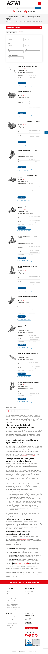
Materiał (26, 43)
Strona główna (9, 21)
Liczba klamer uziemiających (13, 55)
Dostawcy (9, 593)
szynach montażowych (27, 500)
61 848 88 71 (29, 614)
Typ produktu (10, 43)
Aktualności (29, 598)
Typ (8, 36)
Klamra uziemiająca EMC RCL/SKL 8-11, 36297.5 (28, 382)
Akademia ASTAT (30, 591)
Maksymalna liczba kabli (29, 49)
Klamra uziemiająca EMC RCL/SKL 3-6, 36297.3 (28, 150)
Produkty (16, 21)
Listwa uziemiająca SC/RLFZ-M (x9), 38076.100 (28, 353)
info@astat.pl (29, 616)
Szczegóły (21, 83)
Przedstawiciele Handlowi (12, 621)
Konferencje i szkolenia (32, 593)
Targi (28, 595)
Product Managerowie (12, 623)
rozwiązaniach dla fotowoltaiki (28, 455)
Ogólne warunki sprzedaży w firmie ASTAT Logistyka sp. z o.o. (14, 608)
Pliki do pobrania (11, 595)
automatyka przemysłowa (15, 432)
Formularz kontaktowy (12, 617)
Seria (25, 36)
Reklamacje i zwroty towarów (13, 598)
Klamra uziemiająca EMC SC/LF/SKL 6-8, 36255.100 (29, 121)
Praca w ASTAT (10, 627)
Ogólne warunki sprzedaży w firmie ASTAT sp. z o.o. (13, 605)
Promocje (29, 600)
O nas (8, 591)
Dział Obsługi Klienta (11, 619)
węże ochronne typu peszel (22, 563)
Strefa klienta (10, 602)
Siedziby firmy (10, 625)
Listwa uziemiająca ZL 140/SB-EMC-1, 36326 (27, 66)
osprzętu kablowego (24, 539)
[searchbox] (15, 40)
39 (24, 411)
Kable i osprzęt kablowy (25, 21)
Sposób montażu (11, 49)
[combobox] (16, 39)
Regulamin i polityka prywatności (14, 600)
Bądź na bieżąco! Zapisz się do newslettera (24, 582)
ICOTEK (24, 68)
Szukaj (38, 8)
